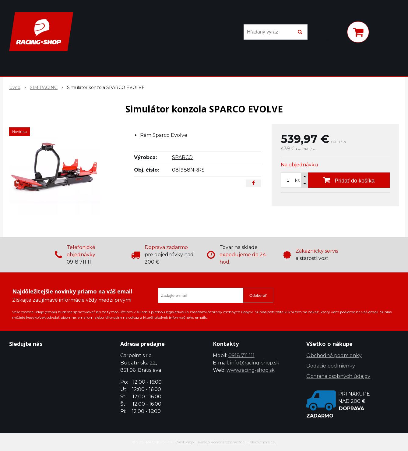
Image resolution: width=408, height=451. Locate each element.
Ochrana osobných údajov (338, 376)
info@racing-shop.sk (254, 363)
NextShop (185, 442)
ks (297, 180)
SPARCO (182, 157)
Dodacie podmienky (330, 366)
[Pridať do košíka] (349, 180)
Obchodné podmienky (334, 355)
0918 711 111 (241, 355)
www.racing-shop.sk (251, 370)
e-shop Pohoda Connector (221, 442)
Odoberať (258, 295)
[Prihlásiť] (334, 33)
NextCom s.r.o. (263, 442)
